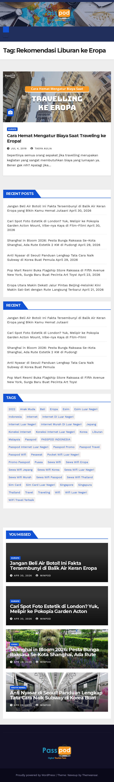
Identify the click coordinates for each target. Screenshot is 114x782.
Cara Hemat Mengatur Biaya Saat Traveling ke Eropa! (56, 138)
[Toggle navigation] (5, 36)
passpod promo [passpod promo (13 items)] (63, 447)
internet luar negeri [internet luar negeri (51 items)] (22, 424)
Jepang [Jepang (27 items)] (91, 424)
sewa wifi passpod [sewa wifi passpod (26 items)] (49, 477)
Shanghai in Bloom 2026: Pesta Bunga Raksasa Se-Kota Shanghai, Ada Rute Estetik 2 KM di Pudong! (54, 654)
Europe (12, 129)
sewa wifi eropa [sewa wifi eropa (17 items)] (77, 462)
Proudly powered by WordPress (36, 775)
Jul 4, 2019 (19, 148)
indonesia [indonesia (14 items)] (15, 416)
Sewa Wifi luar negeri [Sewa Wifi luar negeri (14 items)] (79, 469)
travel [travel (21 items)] (29, 492)
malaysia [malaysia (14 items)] (14, 439)
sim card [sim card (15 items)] (15, 484)
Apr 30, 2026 (23, 575)
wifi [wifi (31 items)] (57, 492)
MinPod (43, 575)
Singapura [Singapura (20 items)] (85, 484)
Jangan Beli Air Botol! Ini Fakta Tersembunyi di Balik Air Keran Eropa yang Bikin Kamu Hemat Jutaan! (53, 568)
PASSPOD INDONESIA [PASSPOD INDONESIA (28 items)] (55, 439)
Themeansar (90, 775)
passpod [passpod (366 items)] (30, 439)
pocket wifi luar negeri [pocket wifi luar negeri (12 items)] (63, 454)
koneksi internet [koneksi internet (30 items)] (20, 431)
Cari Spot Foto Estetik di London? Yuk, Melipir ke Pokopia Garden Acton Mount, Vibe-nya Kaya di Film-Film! (54, 611)
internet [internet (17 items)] (32, 416)
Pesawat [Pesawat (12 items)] (37, 454)
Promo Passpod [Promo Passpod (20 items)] (19, 462)
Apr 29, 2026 (23, 662)
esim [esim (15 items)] (66, 409)
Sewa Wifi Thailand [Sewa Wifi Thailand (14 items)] (80, 477)
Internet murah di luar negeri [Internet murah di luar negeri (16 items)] (61, 424)
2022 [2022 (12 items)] (12, 409)
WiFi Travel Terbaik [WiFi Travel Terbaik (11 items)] (21, 499)
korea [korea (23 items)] (83, 431)
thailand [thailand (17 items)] (14, 492)
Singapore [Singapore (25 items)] (66, 484)
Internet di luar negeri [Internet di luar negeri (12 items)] (57, 416)
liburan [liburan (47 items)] (97, 431)
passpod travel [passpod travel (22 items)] (89, 447)
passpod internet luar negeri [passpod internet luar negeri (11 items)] (29, 447)
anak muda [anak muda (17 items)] (27, 409)
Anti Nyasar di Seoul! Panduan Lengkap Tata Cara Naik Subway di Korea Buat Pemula (56, 698)
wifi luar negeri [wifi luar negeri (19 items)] (76, 492)
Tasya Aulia (41, 148)
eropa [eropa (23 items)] (54, 409)
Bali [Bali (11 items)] (42, 409)
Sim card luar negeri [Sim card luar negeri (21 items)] (40, 484)
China (14, 644)
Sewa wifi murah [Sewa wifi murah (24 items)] (20, 477)
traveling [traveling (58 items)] (44, 492)
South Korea (18, 687)
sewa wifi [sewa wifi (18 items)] (54, 462)
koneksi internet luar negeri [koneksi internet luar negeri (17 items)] (55, 431)
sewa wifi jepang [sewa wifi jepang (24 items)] (21, 469)
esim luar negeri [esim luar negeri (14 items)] (85, 409)
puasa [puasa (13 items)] (39, 462)
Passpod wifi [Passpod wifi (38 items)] (17, 454)
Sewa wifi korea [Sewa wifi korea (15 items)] (48, 469)
